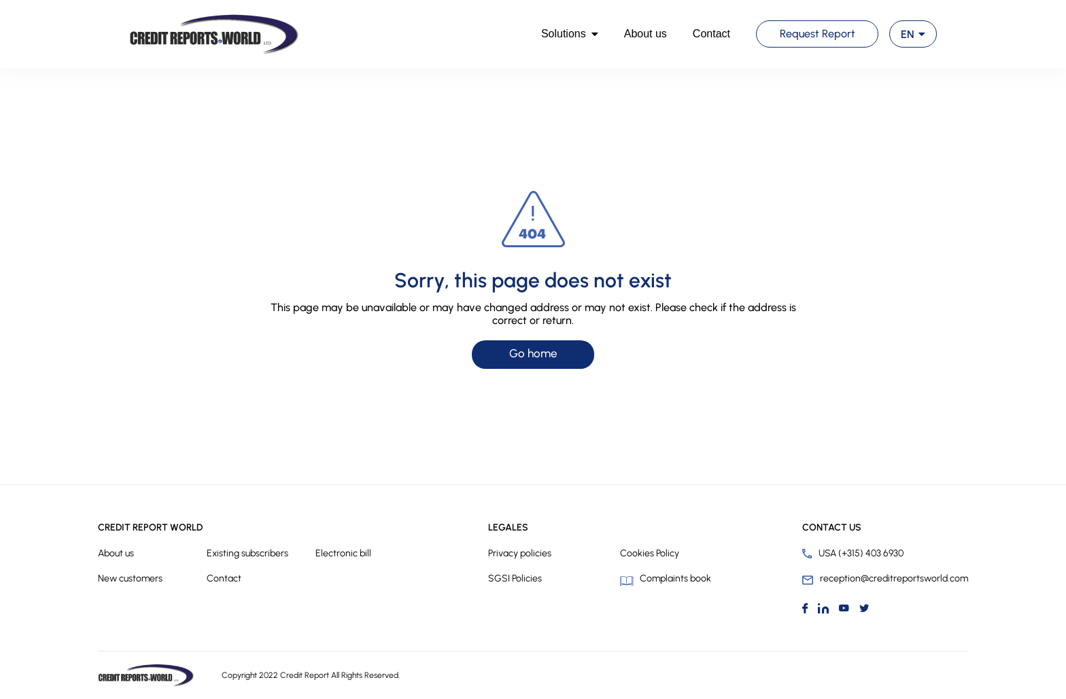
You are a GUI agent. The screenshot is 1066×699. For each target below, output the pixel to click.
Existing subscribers (247, 553)
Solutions (563, 33)
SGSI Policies (515, 578)
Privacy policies (519, 553)
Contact (711, 33)
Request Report (817, 33)
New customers (130, 578)
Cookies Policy (649, 553)
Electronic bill (343, 553)
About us (645, 33)
